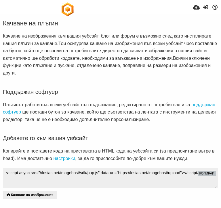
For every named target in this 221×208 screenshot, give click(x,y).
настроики (64, 158)
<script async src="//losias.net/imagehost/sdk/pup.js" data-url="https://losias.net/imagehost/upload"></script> (110, 178)
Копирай (207, 173)
